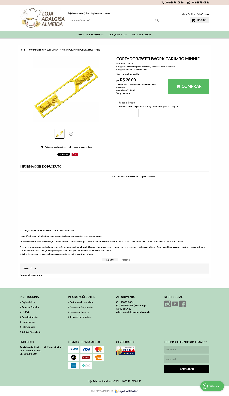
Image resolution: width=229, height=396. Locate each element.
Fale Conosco (203, 14)
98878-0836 (174, 2)
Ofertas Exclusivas (91, 34)
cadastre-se (104, 13)
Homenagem (28, 322)
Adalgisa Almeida (30, 307)
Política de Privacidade (81, 302)
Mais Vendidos (141, 34)
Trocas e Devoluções (80, 317)
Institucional (30, 296)
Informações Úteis (81, 296)
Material (126, 259)
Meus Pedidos (188, 14)
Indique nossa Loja (31, 331)
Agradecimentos (30, 317)
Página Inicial (28, 302)
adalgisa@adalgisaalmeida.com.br (133, 312)
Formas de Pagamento (81, 307)
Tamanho (110, 259)
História (26, 312)
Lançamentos (118, 34)
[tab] (110, 260)
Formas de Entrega (79, 312)
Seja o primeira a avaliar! (128, 74)
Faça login (91, 13)
